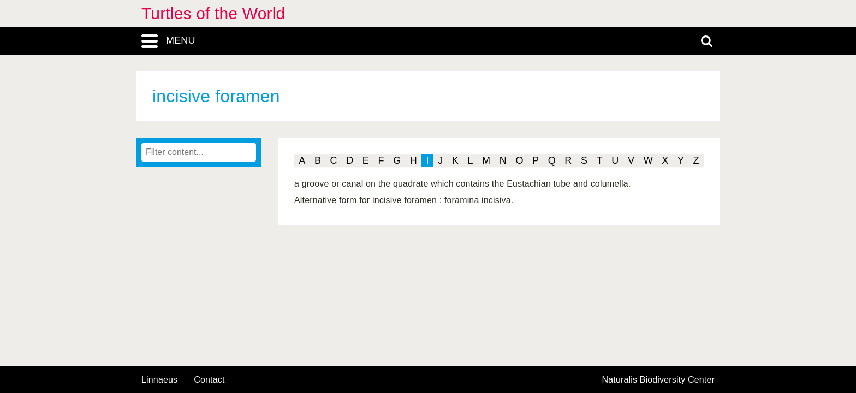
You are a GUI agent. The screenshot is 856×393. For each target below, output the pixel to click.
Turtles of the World (213, 13)
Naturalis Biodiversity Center (658, 380)
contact (209, 379)
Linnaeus (159, 380)
